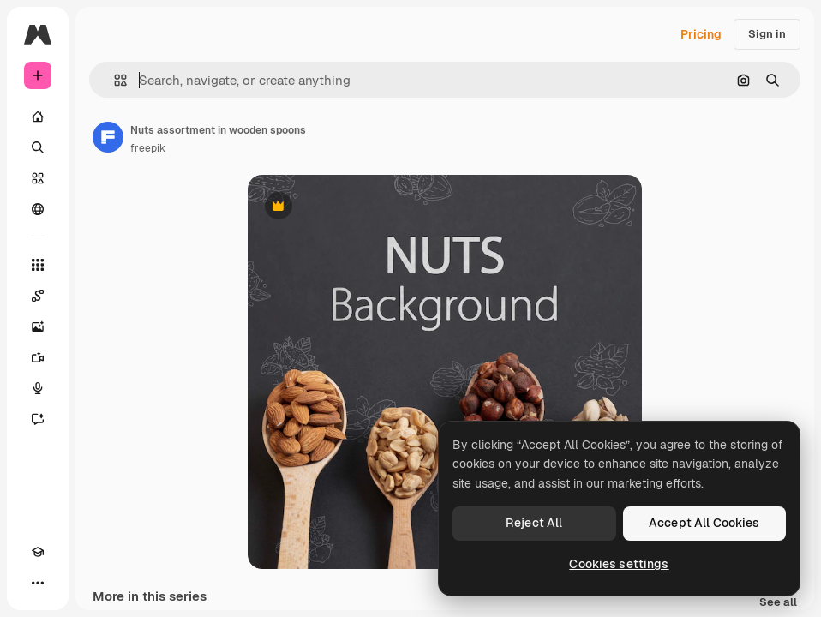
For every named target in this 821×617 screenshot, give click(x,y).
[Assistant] (37, 419)
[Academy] (37, 552)
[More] (37, 582)
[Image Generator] (37, 326)
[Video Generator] (37, 357)
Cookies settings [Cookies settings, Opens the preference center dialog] (618, 564)
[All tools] (37, 265)
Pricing (701, 34)
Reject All (534, 522)
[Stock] (37, 178)
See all (778, 602)
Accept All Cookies (704, 522)
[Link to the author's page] (108, 137)
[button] (113, 80)
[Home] (37, 116)
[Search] (37, 147)
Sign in (767, 34)
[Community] (37, 209)
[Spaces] (37, 295)
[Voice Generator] (37, 388)
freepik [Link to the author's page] (147, 148)
